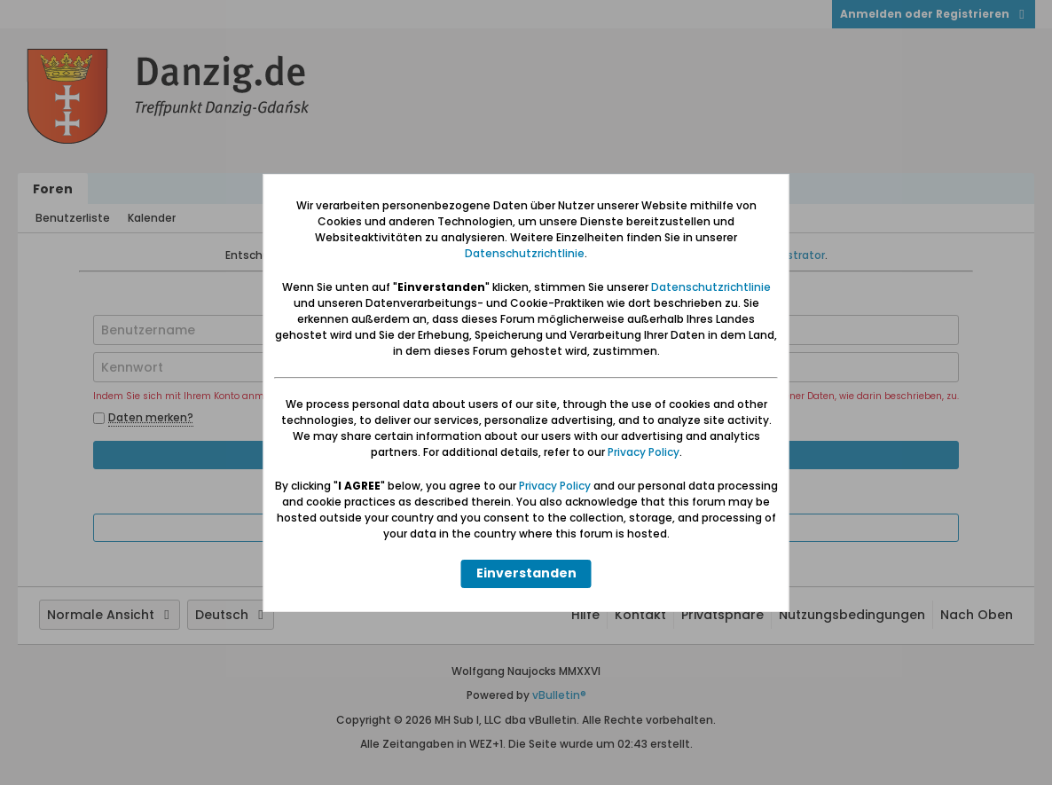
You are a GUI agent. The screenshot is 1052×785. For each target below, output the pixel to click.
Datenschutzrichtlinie (525, 253)
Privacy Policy (643, 451)
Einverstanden (526, 573)
